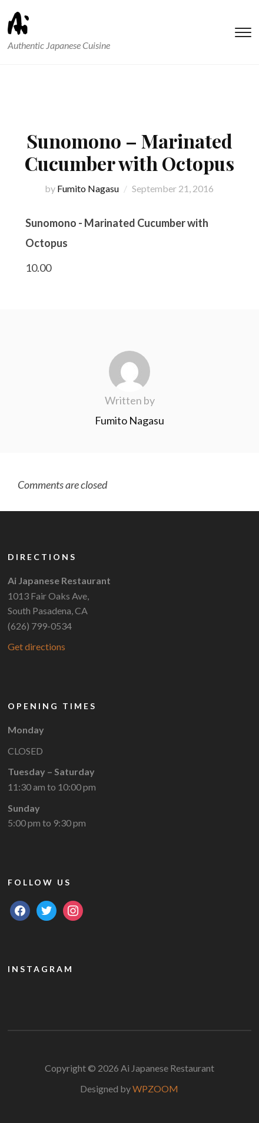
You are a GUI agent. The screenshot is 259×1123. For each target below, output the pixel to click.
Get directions (36, 646)
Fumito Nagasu (88, 188)
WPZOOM (155, 1088)
